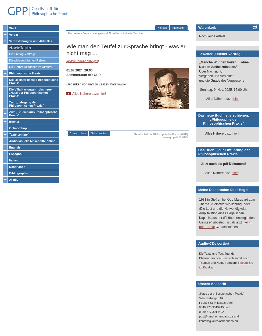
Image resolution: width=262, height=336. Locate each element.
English (14, 147)
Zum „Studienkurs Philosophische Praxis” (33, 113)
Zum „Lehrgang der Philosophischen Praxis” (26, 104)
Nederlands (17, 166)
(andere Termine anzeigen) (82, 61)
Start (12, 28)
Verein (13, 34)
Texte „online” (19, 134)
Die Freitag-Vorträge (22, 54)
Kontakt (162, 27)
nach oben (79, 133)
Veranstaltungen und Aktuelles (30, 41)
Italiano (14, 160)
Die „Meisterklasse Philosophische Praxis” (33, 81)
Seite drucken (99, 133)
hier (235, 99)
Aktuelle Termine (20, 47)
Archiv (13, 179)
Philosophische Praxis (25, 73)
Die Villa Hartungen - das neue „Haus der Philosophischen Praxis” (30, 92)
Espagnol (16, 154)
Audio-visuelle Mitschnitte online (32, 141)
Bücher (14, 121)
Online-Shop (18, 128)
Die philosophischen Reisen (27, 60)
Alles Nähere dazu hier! (89, 94)
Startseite (73, 33)
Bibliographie (18, 173)
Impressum (178, 27)
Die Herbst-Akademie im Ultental (30, 66)
